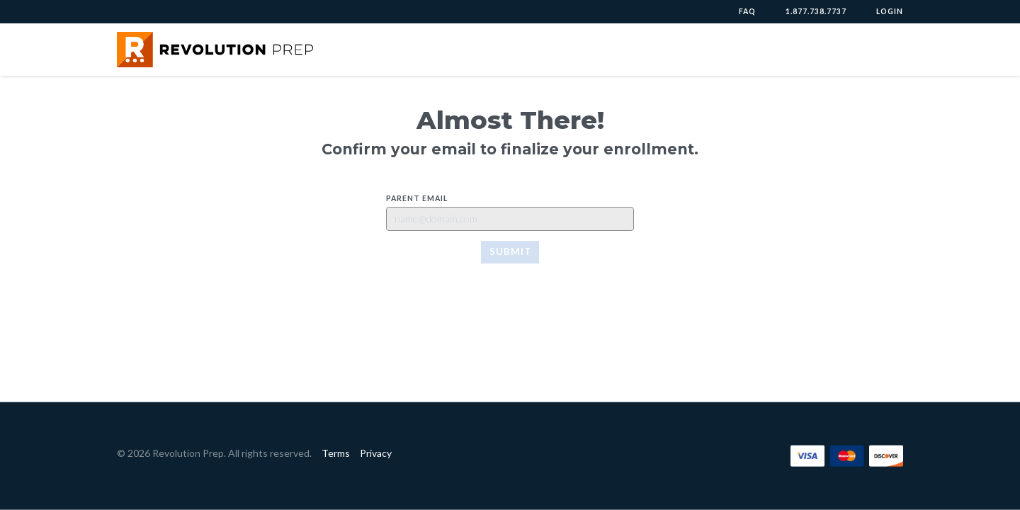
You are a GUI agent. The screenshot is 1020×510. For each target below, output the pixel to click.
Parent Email (417, 198)
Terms (336, 453)
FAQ (747, 11)
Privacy (376, 453)
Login (889, 11)
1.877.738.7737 (816, 11)
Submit (510, 251)
